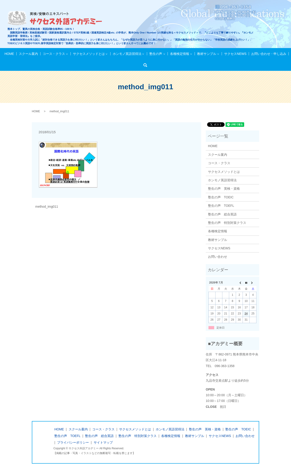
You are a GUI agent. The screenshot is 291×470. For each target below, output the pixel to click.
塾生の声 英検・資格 (224, 188)
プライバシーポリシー (73, 442)
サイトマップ (103, 442)
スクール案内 (28, 54)
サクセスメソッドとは (89, 54)
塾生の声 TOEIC (221, 197)
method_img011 (46, 206)
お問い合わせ (217, 256)
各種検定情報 (179, 54)
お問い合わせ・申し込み (268, 54)
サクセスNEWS (235, 54)
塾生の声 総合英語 (222, 214)
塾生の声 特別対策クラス (227, 223)
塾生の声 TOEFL (221, 205)
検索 (146, 65)
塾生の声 (155, 54)
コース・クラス (54, 54)
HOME (10, 54)
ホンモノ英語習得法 (127, 54)
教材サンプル (206, 54)
